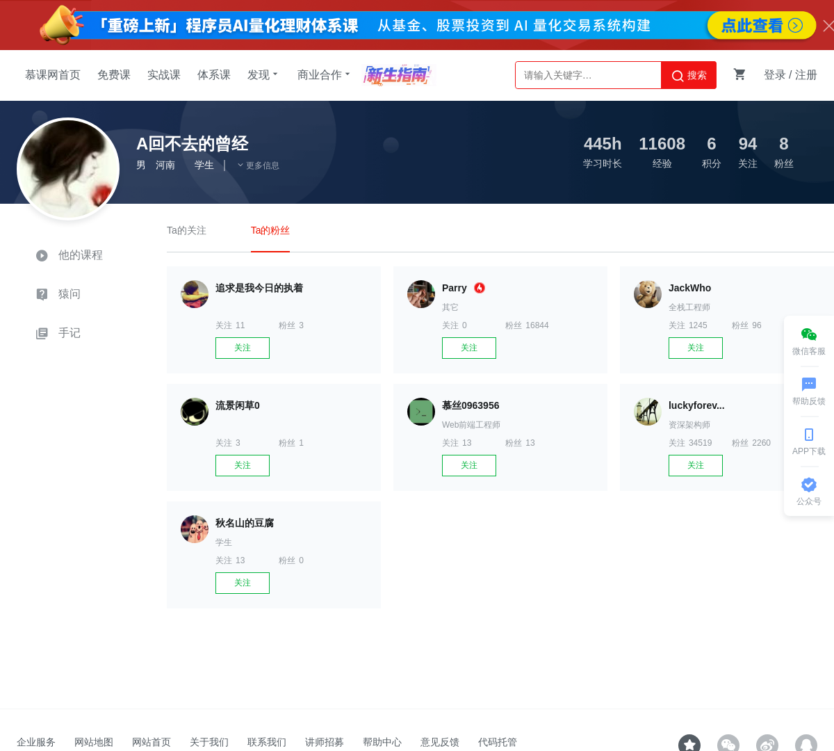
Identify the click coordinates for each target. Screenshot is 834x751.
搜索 (689, 76)
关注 (242, 348)
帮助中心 (382, 742)
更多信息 (257, 165)
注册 (806, 75)
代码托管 (497, 742)
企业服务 (36, 742)
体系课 (214, 75)
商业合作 (325, 74)
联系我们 (266, 742)
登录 (775, 75)
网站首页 (151, 742)
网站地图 (93, 742)
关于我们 (209, 742)
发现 (264, 74)
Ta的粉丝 (271, 230)
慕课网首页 (53, 75)
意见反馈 (439, 742)
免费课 (114, 75)
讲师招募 (324, 742)
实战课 (164, 75)
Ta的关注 (186, 230)
